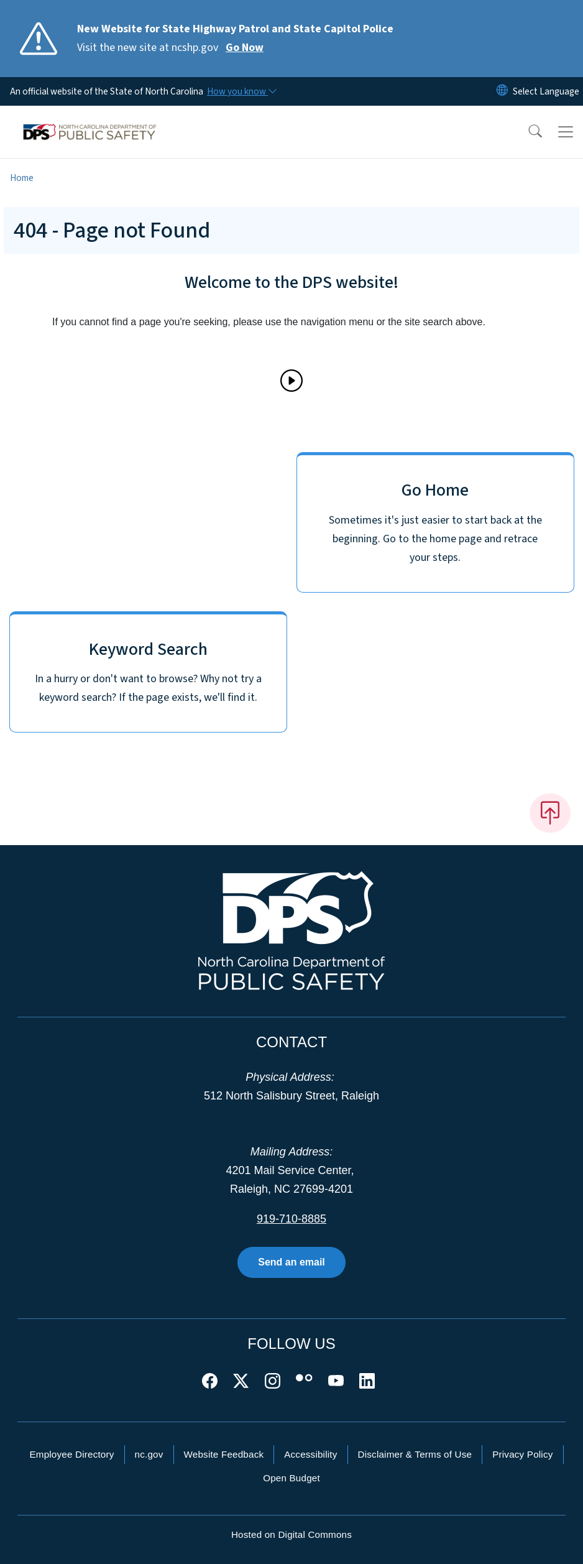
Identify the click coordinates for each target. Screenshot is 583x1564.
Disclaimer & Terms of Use (415, 1454)
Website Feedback (224, 1454)
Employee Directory (71, 1454)
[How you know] (241, 91)
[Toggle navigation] (565, 132)
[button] (527, 132)
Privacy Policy (522, 1454)
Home (22, 178)
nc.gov (149, 1454)
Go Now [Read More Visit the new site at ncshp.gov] (245, 47)
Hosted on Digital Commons (291, 1534)
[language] (546, 91)
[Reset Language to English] (502, 91)
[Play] (291, 380)
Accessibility (310, 1454)
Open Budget (291, 1478)
